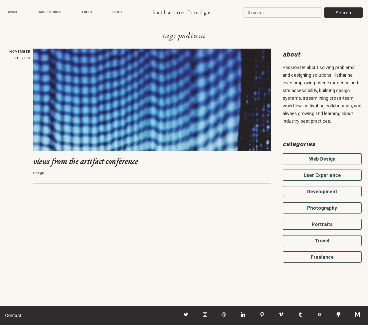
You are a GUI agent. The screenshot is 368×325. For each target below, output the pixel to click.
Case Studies (50, 12)
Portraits (322, 224)
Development (322, 191)
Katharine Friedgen (184, 12)
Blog (117, 12)
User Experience (322, 175)
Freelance (322, 257)
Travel (322, 240)
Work (13, 12)
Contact (13, 315)
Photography (322, 208)
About (87, 12)
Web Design (322, 159)
